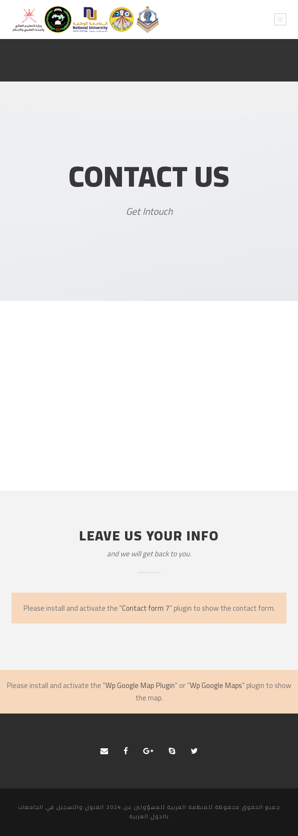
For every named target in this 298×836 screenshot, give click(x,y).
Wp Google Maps (216, 685)
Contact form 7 (145, 608)
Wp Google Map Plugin (140, 685)
